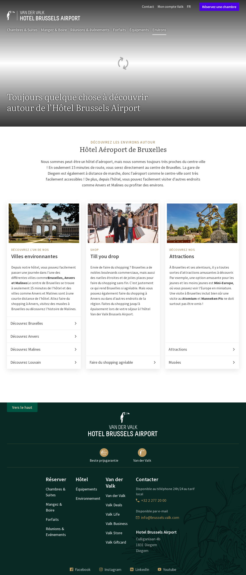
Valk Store (114, 532)
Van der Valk (142, 455)
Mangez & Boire (54, 29)
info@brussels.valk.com (157, 517)
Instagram (110, 569)
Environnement (88, 498)
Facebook (80, 569)
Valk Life (113, 514)
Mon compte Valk (170, 6)
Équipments (139, 29)
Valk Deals (114, 504)
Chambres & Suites (22, 29)
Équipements (86, 489)
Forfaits (119, 29)
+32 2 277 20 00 (151, 500)
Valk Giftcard (116, 542)
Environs (159, 29)
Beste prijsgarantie (104, 455)
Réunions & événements (89, 29)
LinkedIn (139, 569)
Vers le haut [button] (22, 407)
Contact (148, 6)
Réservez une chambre (219, 7)
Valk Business (117, 523)
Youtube (167, 569)
